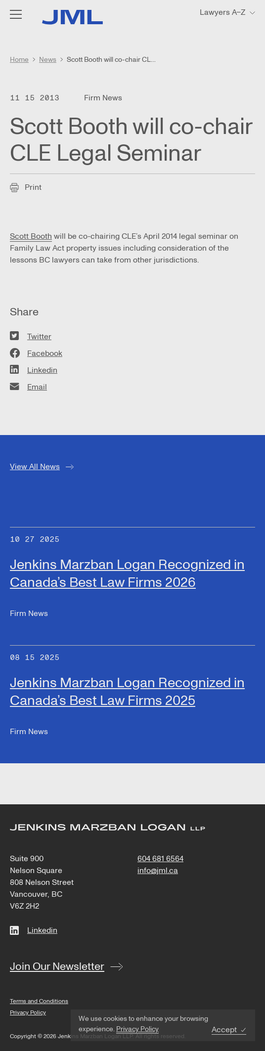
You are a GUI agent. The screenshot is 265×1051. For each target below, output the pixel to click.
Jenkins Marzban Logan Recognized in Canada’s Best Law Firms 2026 (127, 573)
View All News (35, 466)
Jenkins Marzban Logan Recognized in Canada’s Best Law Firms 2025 (127, 691)
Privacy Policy (137, 1029)
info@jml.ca (157, 870)
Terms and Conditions (39, 1001)
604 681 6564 (160, 858)
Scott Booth (31, 236)
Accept (224, 1030)
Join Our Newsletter (57, 966)
